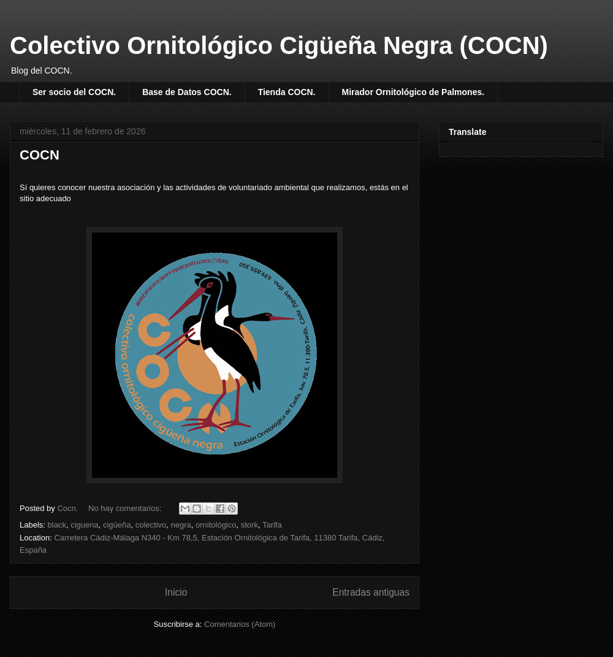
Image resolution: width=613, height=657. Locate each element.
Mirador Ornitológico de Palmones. (413, 92)
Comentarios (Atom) (239, 624)
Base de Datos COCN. (186, 92)
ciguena (84, 524)
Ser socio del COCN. (74, 92)
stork (249, 524)
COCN (39, 155)
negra (181, 524)
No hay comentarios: (126, 508)
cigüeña (117, 524)
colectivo (151, 524)
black (57, 524)
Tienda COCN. (287, 92)
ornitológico (216, 524)
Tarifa (272, 524)
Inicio (176, 592)
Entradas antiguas (370, 592)
